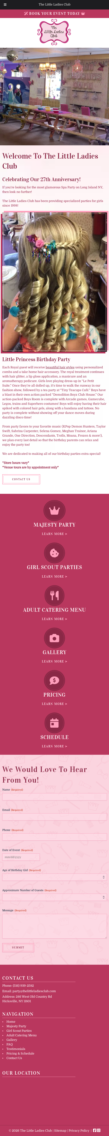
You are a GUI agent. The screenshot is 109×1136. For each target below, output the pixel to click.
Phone (12, 830)
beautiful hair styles (60, 367)
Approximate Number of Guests (29, 890)
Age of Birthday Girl (21, 870)
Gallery (11, 1040)
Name (12, 790)
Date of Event (17, 850)
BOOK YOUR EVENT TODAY (54, 13)
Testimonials (15, 1049)
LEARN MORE (53, 534)
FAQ (9, 1044)
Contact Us (14, 1058)
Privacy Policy (79, 1130)
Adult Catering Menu (21, 1035)
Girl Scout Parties (19, 1031)
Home (10, 1021)
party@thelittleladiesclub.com (34, 991)
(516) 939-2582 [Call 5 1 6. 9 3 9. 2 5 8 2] (23, 985)
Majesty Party (16, 1026)
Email (12, 810)
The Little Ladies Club (55, 4)
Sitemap (60, 1130)
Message (14, 910)
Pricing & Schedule (20, 1053)
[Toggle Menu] (5, 4)
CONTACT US (21, 479)
